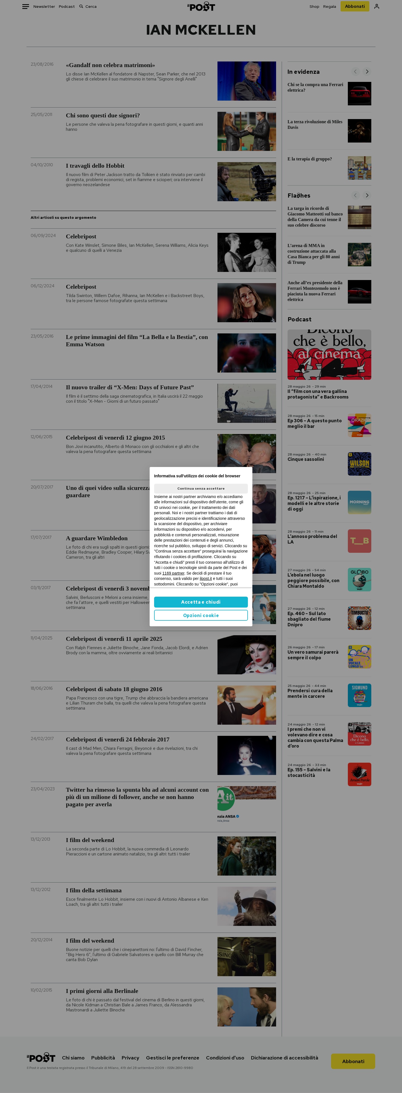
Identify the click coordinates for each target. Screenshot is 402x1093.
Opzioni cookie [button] (201, 615)
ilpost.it (206, 578)
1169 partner (173, 573)
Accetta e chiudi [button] (201, 602)
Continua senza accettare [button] (201, 488)
